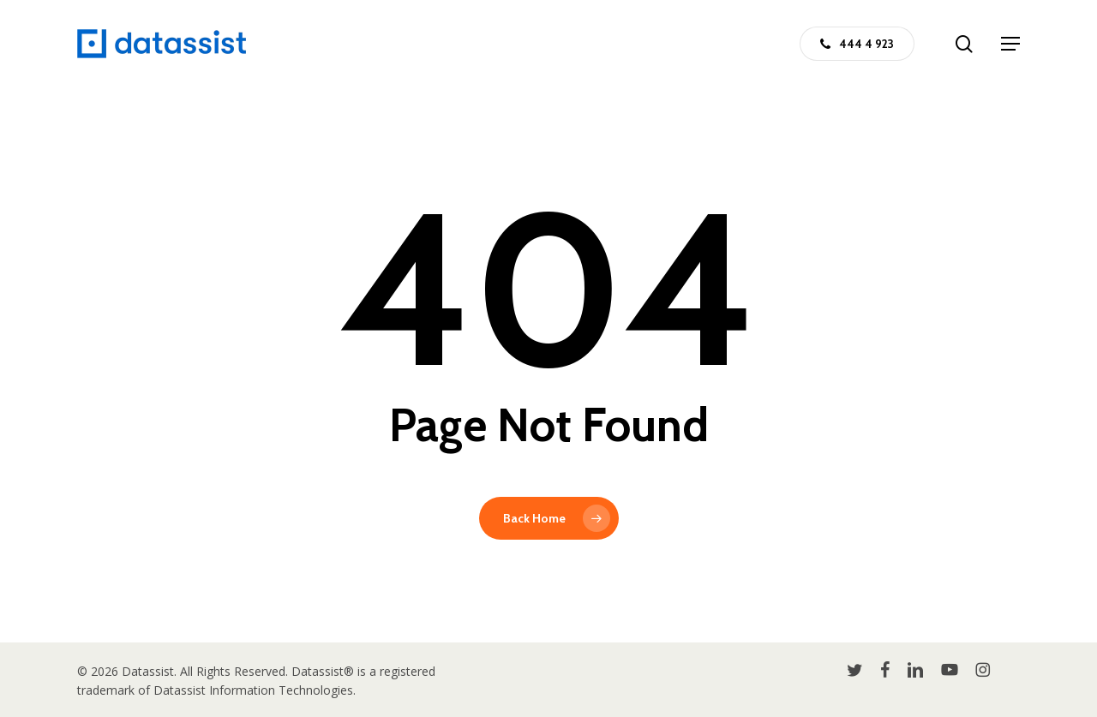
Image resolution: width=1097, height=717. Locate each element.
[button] (1010, 43)
